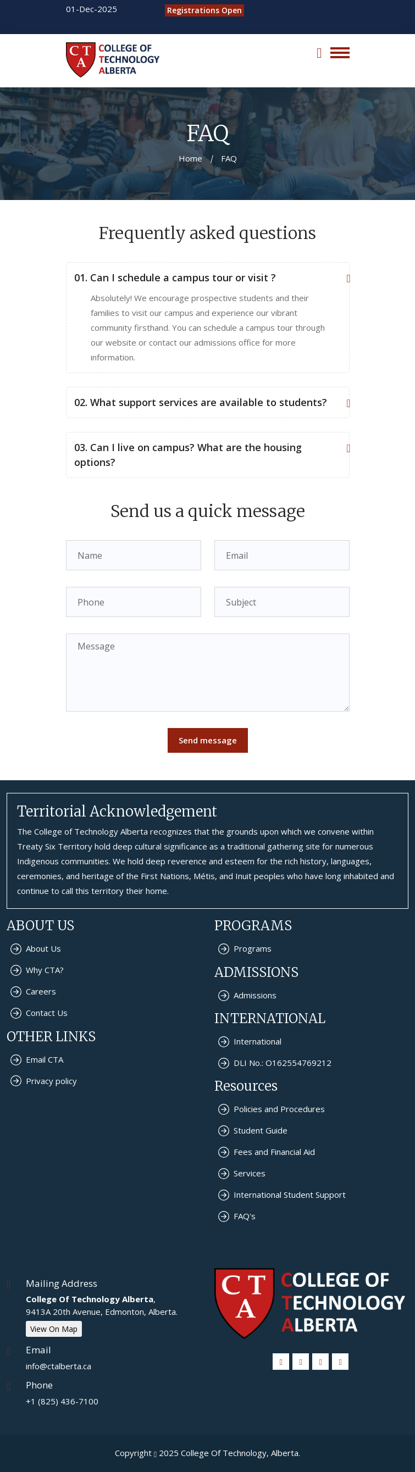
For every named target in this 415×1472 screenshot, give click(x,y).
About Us (43, 948)
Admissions (255, 995)
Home (190, 158)
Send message (208, 740)
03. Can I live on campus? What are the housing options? (204, 454)
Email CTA (44, 1059)
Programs (253, 948)
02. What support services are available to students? (204, 402)
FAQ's (245, 1215)
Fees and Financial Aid (274, 1151)
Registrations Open (204, 10)
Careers (41, 991)
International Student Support (290, 1194)
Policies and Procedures (279, 1108)
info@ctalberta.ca (58, 1365)
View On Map (54, 1329)
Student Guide (260, 1130)
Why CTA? (45, 969)
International (257, 1041)
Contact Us (47, 1012)
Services (249, 1173)
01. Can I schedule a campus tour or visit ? (204, 277)
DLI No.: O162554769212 (282, 1062)
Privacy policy (51, 1080)
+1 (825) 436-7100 (62, 1401)
